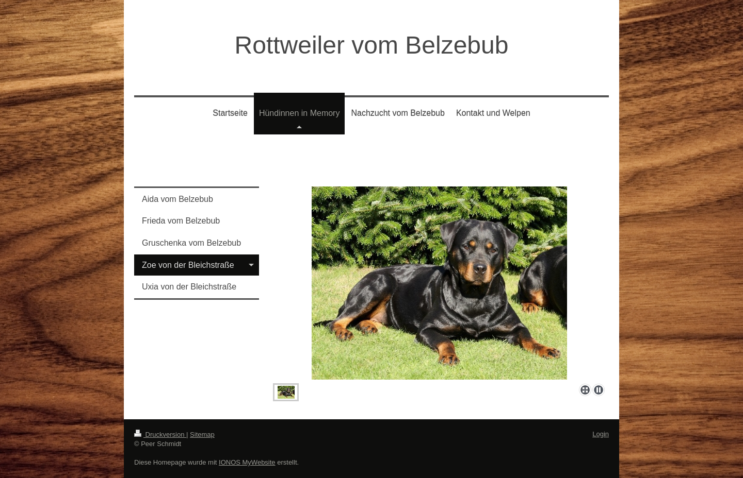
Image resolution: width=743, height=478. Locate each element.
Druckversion (160, 434)
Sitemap (202, 434)
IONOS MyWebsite (247, 462)
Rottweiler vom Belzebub (372, 45)
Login (600, 434)
